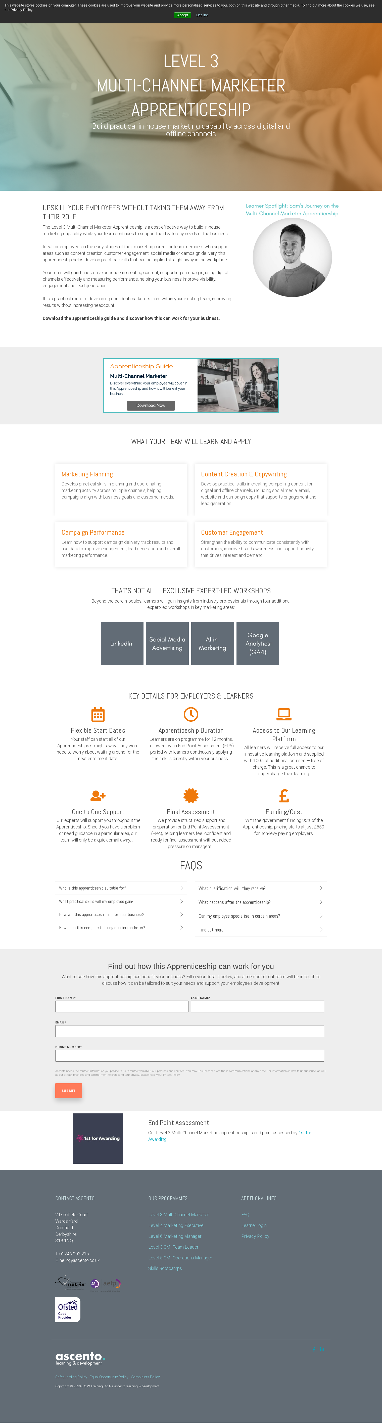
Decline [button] (202, 15)
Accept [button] (182, 15)
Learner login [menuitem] (254, 1225)
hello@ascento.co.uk (80, 1260)
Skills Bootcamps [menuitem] (165, 1268)
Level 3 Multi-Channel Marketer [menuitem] (178, 1214)
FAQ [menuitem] (245, 1214)
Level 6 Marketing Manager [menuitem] (175, 1236)
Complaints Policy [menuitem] (145, 1377)
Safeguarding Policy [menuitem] (71, 1377)
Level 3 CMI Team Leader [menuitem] (173, 1247)
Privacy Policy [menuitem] (255, 1236)
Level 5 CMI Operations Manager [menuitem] (180, 1257)
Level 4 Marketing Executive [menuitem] (176, 1225)
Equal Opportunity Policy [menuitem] (109, 1377)
